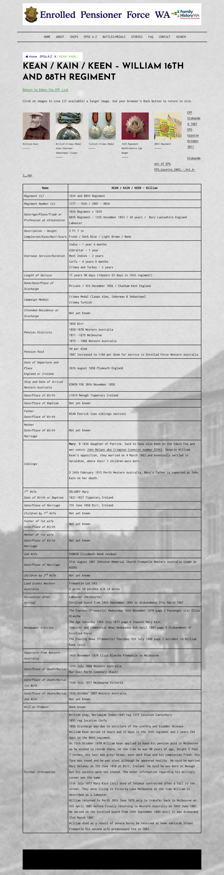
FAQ (150, 36)
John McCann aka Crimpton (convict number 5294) (124, 449)
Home (47, 36)
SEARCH (181, 36)
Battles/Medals (114, 36)
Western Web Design (64, 857)
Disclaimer (33, 861)
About (60, 36)
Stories (137, 36)
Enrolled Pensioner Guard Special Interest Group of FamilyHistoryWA (110, 852)
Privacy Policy (52, 861)
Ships (74, 36)
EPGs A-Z (90, 36)
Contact (164, 36)
